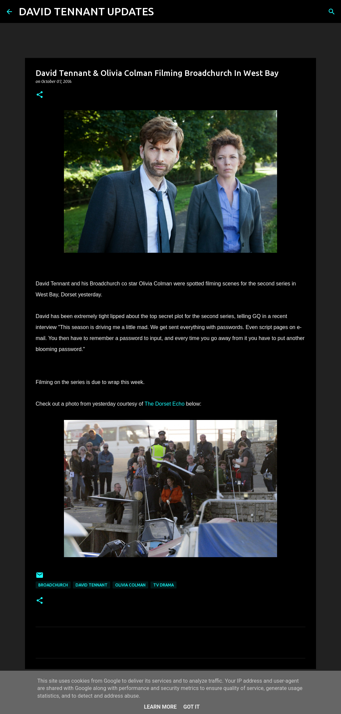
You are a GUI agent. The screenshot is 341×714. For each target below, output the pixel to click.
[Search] (163, 12)
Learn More (160, 707)
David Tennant (92, 585)
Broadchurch (53, 585)
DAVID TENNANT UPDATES (86, 11)
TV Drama (163, 585)
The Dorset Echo (164, 404)
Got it (191, 707)
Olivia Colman (130, 585)
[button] (40, 95)
